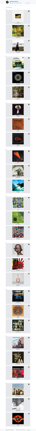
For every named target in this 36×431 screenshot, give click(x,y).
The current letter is (9, 7)
